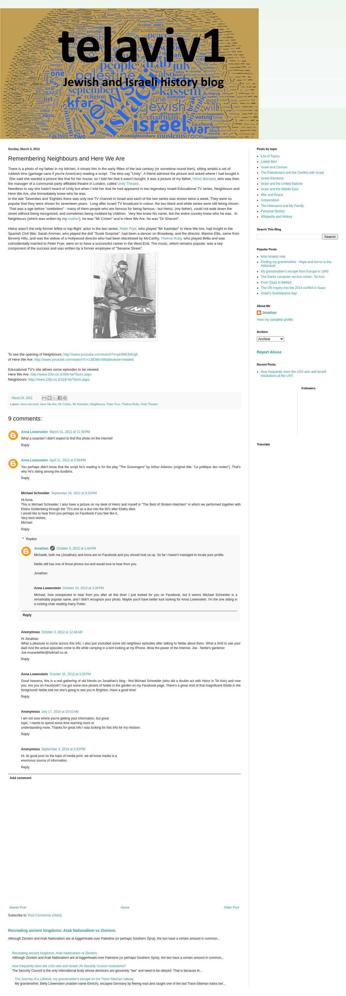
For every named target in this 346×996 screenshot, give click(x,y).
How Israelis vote (273, 256)
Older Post (231, 907)
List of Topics (270, 156)
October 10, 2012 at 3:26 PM (83, 588)
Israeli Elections (272, 178)
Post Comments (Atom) (45, 915)
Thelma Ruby (171, 238)
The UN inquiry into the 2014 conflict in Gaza (293, 288)
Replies (31, 539)
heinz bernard (29, 404)
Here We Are (48, 404)
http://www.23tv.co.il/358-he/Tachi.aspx (61, 374)
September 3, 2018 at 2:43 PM (63, 749)
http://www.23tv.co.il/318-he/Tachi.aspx (58, 379)
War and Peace (272, 195)
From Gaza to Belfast (276, 282)
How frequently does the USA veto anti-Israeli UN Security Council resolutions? (69, 966)
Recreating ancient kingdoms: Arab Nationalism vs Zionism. (62, 930)
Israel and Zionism (274, 167)
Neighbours (97, 404)
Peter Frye (128, 229)
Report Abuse (269, 352)
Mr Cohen (64, 404)
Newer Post (17, 907)
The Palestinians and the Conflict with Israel (292, 173)
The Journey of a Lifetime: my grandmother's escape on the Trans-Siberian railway (74, 979)
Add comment (20, 778)
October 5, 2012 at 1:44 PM (76, 548)
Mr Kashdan (80, 404)
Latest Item (269, 161)
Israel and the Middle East (279, 189)
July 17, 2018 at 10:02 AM (59, 712)
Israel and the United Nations (282, 184)
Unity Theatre (128, 184)
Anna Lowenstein (34, 432)
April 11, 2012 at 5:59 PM (67, 460)
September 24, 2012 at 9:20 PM (74, 493)
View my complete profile (275, 320)
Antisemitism (270, 200)
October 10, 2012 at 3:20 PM (70, 674)
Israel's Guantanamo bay (279, 293)
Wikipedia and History (276, 217)
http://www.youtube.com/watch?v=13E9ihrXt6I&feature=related (84, 359)
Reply (25, 445)
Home (125, 907)
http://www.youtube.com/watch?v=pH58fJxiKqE (101, 354)
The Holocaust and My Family (282, 206)
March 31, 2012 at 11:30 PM (69, 432)
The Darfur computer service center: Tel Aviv (293, 277)
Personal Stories (273, 211)
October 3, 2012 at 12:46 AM (61, 632)
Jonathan (41, 548)
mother (73, 219)
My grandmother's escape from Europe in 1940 (294, 271)
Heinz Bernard (204, 179)
